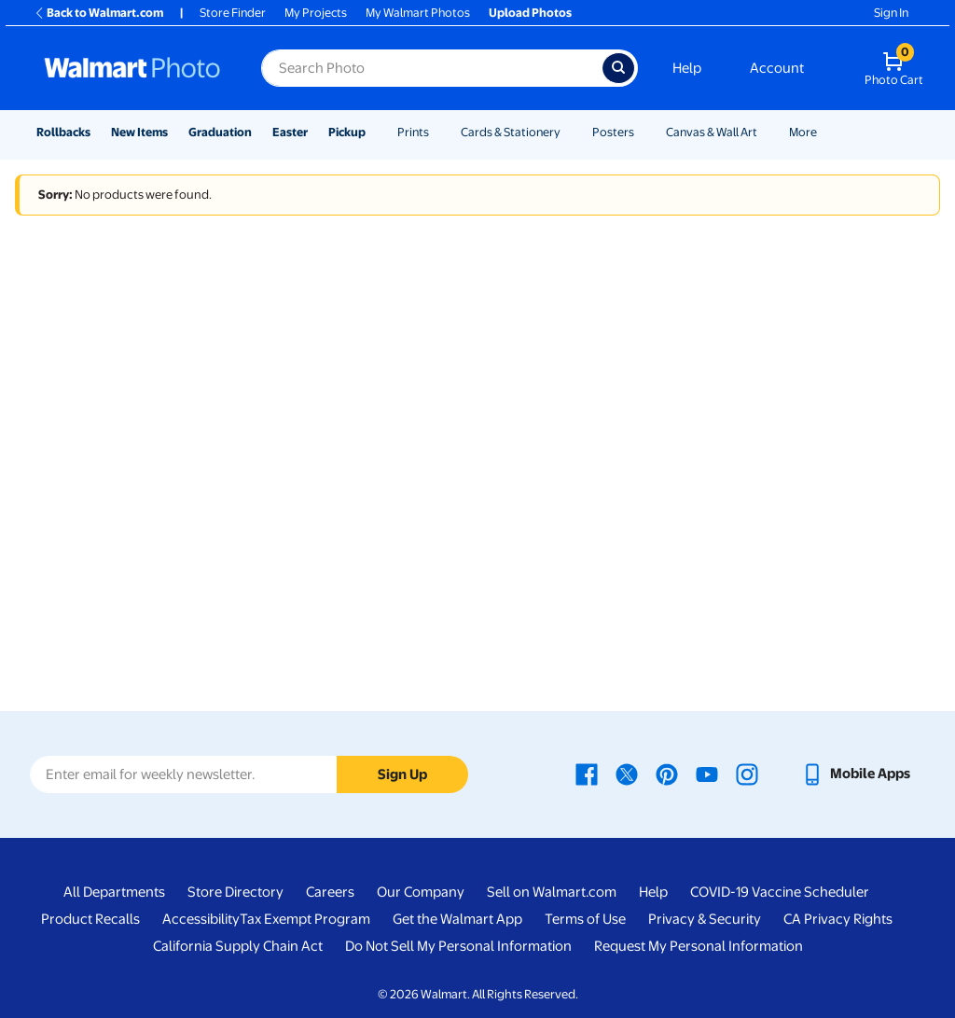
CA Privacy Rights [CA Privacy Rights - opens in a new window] (838, 919)
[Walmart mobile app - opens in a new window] (855, 773)
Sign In (891, 13)
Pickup (347, 132)
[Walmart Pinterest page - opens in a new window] (667, 773)
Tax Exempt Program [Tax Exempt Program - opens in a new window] (305, 919)
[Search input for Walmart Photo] (431, 68)
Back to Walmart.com (98, 13)
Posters (613, 132)
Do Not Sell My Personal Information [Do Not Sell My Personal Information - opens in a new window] (458, 946)
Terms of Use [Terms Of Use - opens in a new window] (585, 919)
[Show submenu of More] (825, 132)
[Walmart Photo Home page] (132, 68)
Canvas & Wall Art (711, 132)
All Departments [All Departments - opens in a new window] (114, 892)
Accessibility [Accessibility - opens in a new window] (201, 919)
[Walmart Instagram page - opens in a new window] (747, 773)
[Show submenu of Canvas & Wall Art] (765, 132)
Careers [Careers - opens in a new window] (330, 892)
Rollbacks (63, 132)
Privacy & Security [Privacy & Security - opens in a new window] (704, 919)
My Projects (315, 13)
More (803, 132)
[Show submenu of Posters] (642, 132)
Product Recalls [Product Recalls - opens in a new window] (90, 919)
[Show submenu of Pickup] (374, 132)
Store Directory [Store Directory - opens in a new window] (235, 892)
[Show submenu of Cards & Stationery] (568, 132)
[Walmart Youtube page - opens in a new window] (707, 773)
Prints (413, 132)
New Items (139, 132)
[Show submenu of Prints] (437, 132)
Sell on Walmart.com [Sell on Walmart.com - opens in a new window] (551, 892)
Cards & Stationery (511, 132)
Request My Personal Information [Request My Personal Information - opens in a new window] (698, 946)
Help (686, 68)
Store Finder (233, 13)
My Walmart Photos (418, 13)
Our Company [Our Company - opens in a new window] (420, 892)
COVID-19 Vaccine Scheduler (779, 892)
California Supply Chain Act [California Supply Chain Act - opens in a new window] (238, 946)
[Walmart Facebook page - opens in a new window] (586, 773)
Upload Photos (530, 13)
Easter (290, 132)
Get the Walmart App (457, 919)
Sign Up (402, 774)
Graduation (220, 132)
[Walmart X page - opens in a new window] (627, 773)
